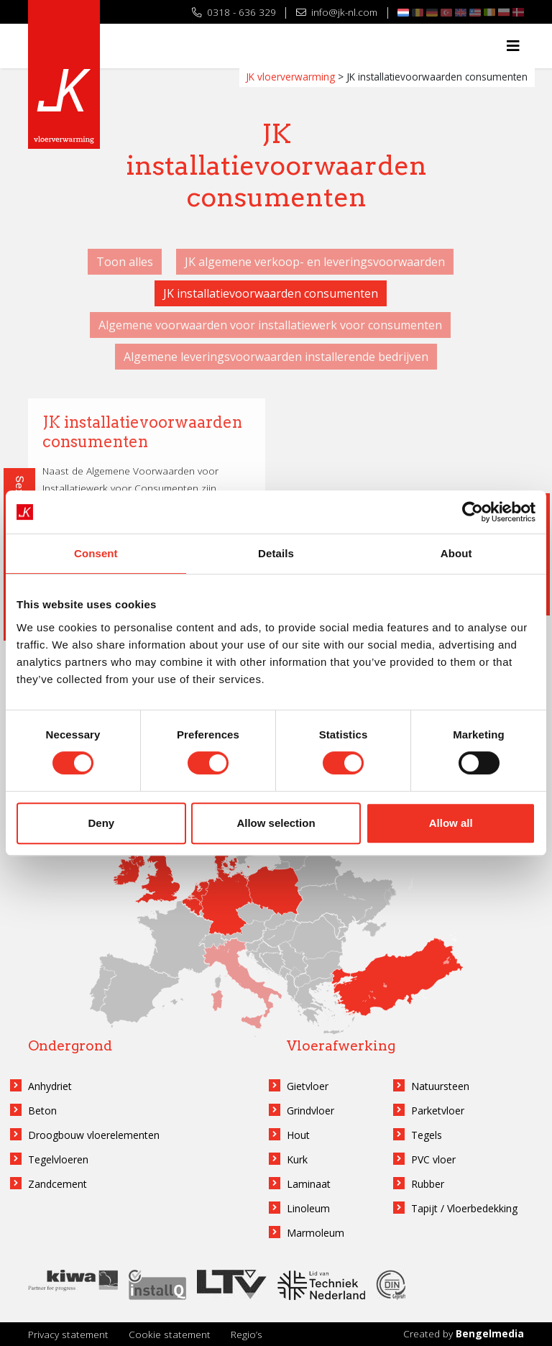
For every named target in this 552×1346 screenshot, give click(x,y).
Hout (298, 1135)
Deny (101, 823)
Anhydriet (50, 1086)
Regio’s (246, 1334)
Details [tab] (276, 553)
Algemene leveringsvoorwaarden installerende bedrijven (276, 357)
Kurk (297, 1159)
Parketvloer (437, 1110)
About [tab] (456, 553)
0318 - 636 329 (234, 12)
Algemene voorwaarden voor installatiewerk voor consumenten (270, 325)
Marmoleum (315, 1233)
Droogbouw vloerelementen (94, 1135)
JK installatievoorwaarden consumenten (270, 293)
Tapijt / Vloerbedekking (464, 1208)
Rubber (427, 1184)
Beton (42, 1110)
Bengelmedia (490, 1333)
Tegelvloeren (58, 1159)
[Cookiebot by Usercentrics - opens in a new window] (472, 512)
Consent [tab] (96, 553)
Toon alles (124, 262)
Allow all (451, 823)
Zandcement (57, 1184)
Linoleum (308, 1208)
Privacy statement (68, 1334)
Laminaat (309, 1184)
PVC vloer (433, 1159)
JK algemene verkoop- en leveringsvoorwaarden (315, 262)
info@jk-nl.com (336, 12)
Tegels (426, 1135)
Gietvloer (307, 1086)
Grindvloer (310, 1110)
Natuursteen (440, 1086)
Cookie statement (170, 1334)
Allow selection (275, 823)
